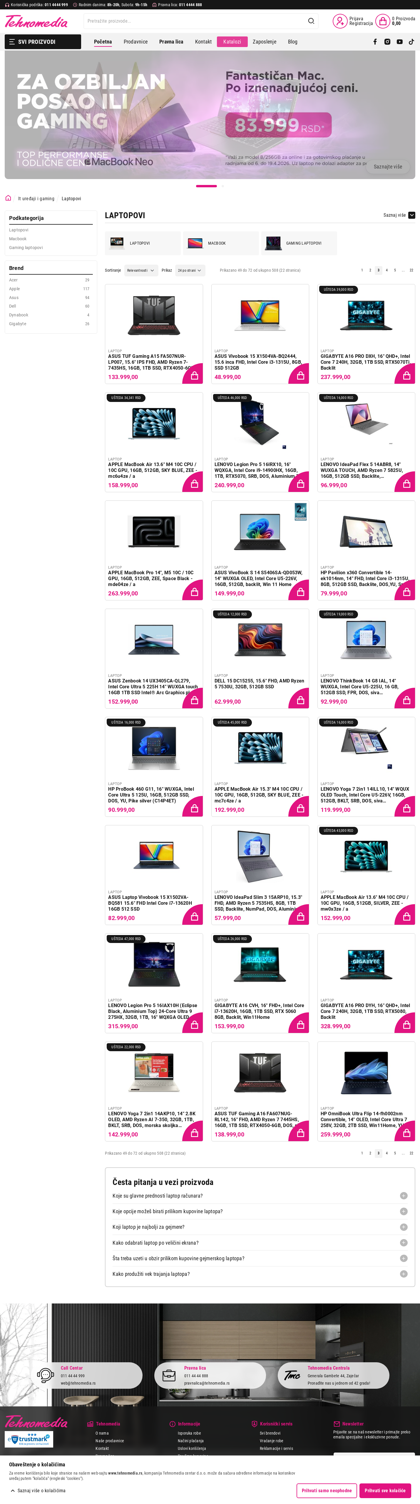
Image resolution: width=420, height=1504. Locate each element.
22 (411, 270)
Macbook (206, 243)
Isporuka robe (189, 1433)
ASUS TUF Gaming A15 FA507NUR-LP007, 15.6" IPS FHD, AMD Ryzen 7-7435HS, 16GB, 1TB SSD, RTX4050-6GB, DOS (151, 362)
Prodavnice (136, 42)
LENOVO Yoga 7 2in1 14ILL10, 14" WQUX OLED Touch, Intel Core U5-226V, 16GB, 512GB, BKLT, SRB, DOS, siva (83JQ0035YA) (365, 795)
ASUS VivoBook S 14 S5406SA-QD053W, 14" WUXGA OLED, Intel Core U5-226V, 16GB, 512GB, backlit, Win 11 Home (259, 578)
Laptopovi (71, 198)
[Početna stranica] (8, 198)
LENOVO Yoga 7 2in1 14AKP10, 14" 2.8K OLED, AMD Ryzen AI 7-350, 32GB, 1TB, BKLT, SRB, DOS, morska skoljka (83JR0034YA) (151, 1120)
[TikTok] (411, 41)
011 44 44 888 (196, 1375)
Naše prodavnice (110, 1440)
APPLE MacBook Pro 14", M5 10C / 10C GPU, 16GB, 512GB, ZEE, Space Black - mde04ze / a (150, 578)
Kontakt (203, 42)
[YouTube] (399, 41)
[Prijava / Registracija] (353, 21)
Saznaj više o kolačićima (42, 1490)
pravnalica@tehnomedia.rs (207, 1383)
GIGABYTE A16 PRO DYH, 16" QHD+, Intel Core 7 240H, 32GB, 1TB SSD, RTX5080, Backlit (365, 1011)
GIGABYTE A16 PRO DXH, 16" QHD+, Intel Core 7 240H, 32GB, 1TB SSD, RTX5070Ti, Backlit (366, 362)
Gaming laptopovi (293, 243)
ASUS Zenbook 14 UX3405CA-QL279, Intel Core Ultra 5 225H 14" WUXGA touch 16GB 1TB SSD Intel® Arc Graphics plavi (153, 686)
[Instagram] (387, 41)
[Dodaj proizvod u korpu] (193, 374)
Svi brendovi (270, 1433)
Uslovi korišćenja (192, 1448)
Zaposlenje (264, 42)
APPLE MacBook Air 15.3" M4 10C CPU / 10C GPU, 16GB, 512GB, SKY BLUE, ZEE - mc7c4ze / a (259, 795)
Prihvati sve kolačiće (385, 1490)
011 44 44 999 (73, 1375)
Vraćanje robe (271, 1440)
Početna (103, 42)
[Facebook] (375, 41)
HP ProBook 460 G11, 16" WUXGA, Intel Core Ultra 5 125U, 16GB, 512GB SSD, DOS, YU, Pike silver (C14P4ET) (151, 795)
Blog (293, 42)
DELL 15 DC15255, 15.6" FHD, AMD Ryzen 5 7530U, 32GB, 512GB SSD (259, 684)
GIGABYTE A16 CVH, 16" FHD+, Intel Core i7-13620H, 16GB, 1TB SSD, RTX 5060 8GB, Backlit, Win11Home (259, 1011)
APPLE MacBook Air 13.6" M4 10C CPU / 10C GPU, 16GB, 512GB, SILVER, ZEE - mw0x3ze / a (365, 903)
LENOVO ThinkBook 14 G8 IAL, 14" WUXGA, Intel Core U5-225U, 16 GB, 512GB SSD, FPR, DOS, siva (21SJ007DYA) (360, 687)
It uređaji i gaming (36, 198)
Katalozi (232, 42)
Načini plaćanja (191, 1440)
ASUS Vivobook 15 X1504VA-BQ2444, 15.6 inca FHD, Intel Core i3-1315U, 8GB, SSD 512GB (258, 362)
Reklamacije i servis (276, 1448)
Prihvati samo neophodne (327, 1490)
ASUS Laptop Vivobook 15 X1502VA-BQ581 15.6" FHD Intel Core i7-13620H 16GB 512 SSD (150, 903)
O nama (102, 1433)
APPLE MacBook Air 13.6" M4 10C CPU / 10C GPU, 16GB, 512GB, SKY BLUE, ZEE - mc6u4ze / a (152, 470)
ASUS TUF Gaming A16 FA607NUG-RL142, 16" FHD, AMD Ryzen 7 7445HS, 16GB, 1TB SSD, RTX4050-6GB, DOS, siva (259, 1119)
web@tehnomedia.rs (78, 1383)
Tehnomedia (36, 21)
